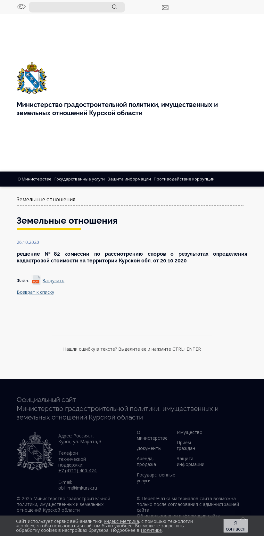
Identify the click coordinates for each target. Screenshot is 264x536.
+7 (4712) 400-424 (77, 471)
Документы (149, 448)
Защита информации (129, 179)
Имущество (189, 432)
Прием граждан (186, 445)
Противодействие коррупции (184, 179)
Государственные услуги (79, 179)
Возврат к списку (35, 292)
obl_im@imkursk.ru (77, 488)
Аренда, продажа (146, 461)
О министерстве (152, 435)
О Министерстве (35, 179)
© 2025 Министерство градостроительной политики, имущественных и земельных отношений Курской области (63, 504)
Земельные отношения (46, 199)
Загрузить (53, 280)
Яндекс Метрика (121, 521)
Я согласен (235, 526)
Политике (151, 530)
